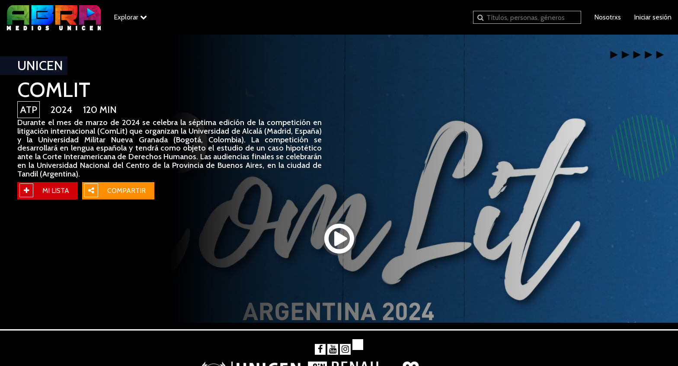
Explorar (130, 17)
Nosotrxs (607, 17)
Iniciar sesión (653, 17)
